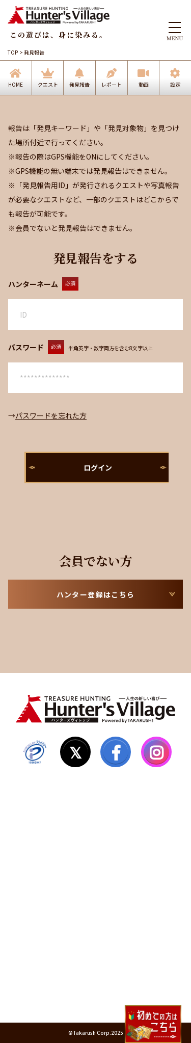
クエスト (48, 84)
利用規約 (29, 945)
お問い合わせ (36, 925)
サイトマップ (36, 867)
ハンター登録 (36, 828)
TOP (13, 52)
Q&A (23, 886)
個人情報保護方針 (43, 964)
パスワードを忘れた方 (51, 415)
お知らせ (29, 906)
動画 (144, 84)
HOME (15, 84)
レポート (111, 84)
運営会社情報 (36, 983)
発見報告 (79, 84)
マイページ (33, 848)
